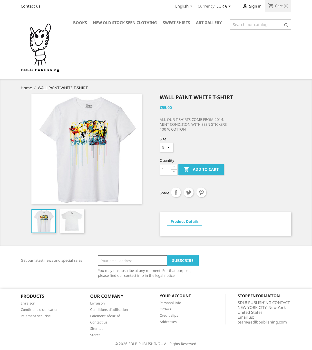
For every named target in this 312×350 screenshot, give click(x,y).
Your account (175, 295)
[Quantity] (165, 169)
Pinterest (201, 192)
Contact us (30, 6)
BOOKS (80, 22)
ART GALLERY (209, 22)
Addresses (168, 321)
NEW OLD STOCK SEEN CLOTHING (125, 22)
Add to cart (201, 169)
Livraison (28, 303)
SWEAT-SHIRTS (176, 22)
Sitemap (97, 328)
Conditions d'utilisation (39, 309)
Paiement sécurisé (36, 316)
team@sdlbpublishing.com (262, 322)
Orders (165, 309)
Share (176, 192)
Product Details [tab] (185, 221)
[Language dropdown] (184, 6)
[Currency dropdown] (224, 6)
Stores (95, 334)
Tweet (189, 192)
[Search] (260, 24)
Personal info (170, 302)
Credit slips (169, 315)
